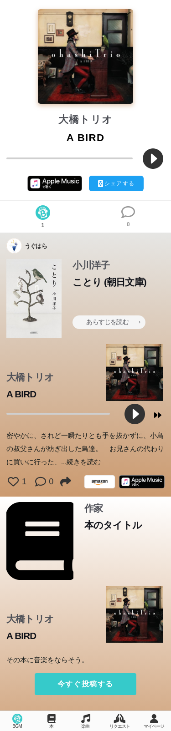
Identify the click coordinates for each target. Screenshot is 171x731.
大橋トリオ (85, 119)
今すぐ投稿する (85, 684)
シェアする (116, 183)
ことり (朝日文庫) (109, 282)
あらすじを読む (113, 321)
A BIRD (21, 394)
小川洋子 (91, 265)
